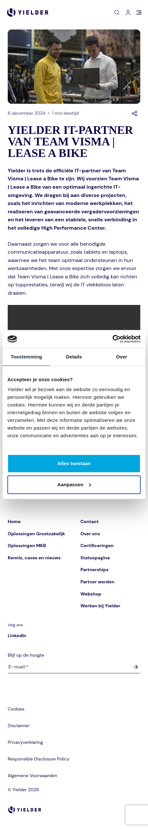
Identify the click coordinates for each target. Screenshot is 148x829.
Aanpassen (74, 484)
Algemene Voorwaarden (32, 775)
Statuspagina (95, 558)
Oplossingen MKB (27, 545)
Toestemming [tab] (26, 356)
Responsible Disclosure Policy (38, 759)
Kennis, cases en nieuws (34, 558)
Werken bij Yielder (100, 606)
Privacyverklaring (25, 742)
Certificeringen (97, 545)
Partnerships (94, 569)
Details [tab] (74, 356)
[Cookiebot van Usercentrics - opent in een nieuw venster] (112, 339)
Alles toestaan (73, 463)
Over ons (90, 534)
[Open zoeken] (117, 12)
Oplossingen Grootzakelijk (36, 534)
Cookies (16, 709)
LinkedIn (17, 635)
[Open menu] (139, 12)
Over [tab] (121, 356)
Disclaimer (19, 725)
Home (14, 521)
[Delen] (134, 113)
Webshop (90, 594)
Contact (89, 521)
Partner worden (97, 582)
